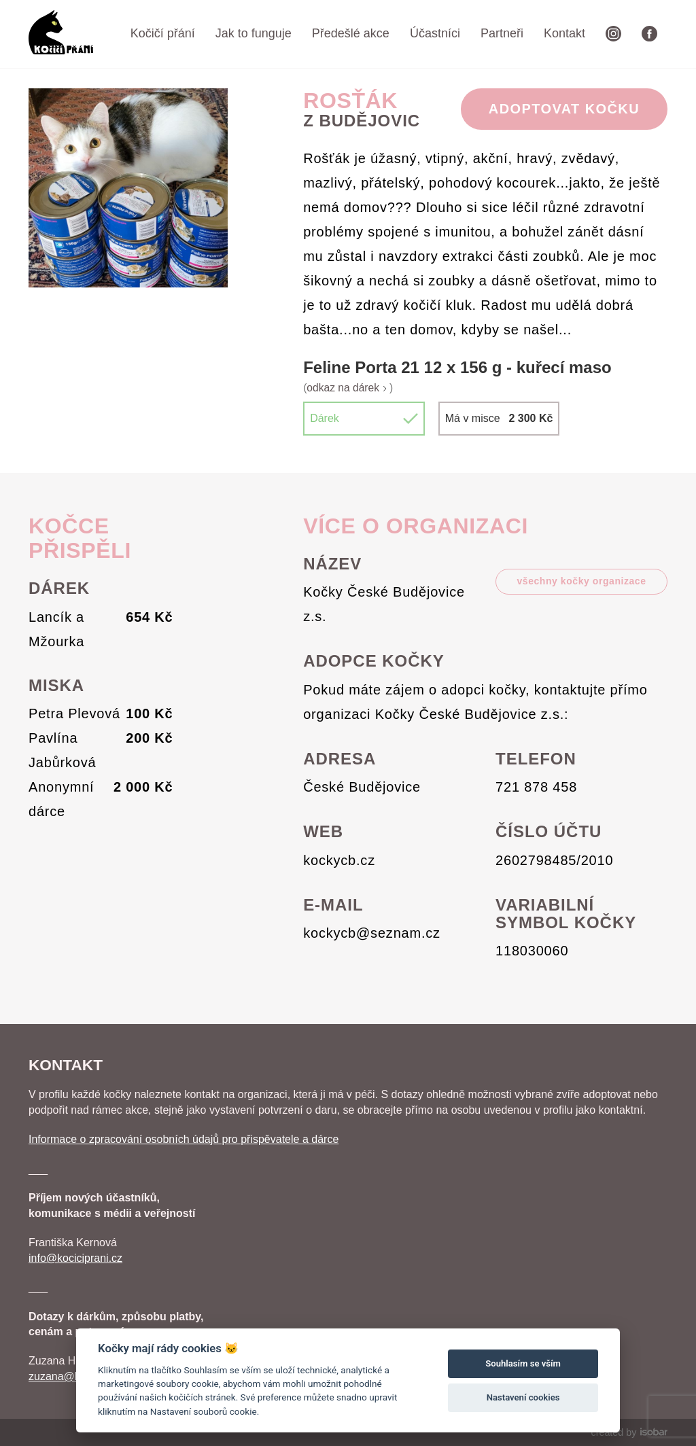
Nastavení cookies (523, 1397)
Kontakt (564, 33)
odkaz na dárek (348, 387)
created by (629, 1432)
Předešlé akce (350, 33)
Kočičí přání (162, 33)
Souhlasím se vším (523, 1363)
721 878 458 (536, 786)
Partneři (502, 33)
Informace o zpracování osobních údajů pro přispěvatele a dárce (183, 1139)
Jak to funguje (253, 33)
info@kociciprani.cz (75, 1258)
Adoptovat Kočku (564, 108)
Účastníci (435, 33)
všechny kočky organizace (581, 581)
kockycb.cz (339, 860)
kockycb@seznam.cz (371, 932)
